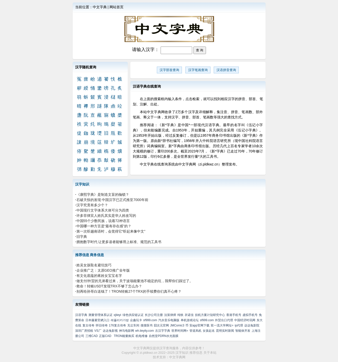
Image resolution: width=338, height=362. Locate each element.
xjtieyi (117, 315)
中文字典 (100, 7)
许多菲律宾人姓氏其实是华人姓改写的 (106, 216)
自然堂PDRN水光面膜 (163, 336)
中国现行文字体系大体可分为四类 (102, 210)
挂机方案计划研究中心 (210, 315)
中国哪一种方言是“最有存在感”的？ (103, 226)
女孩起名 (209, 330)
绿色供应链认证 (133, 315)
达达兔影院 (251, 325)
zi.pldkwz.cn (148, 352)
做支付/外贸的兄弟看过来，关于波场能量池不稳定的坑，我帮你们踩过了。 (134, 281)
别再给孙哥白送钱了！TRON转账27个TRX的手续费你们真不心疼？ (128, 291)
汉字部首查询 (169, 70)
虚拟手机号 (250, 315)
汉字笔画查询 (198, 70)
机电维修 (142, 336)
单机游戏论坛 (190, 320)
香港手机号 (233, 315)
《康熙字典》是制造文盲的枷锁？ (102, 195)
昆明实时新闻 (225, 330)
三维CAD (91, 336)
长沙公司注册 (154, 315)
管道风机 (195, 330)
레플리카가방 (120, 320)
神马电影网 (126, 330)
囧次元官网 (161, 325)
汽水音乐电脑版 (168, 320)
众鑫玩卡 (136, 320)
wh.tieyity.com (144, 330)
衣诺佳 (189, 315)
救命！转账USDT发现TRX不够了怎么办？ (109, 286)
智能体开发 (242, 330)
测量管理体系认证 (100, 315)
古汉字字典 (162, 330)
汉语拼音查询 (226, 70)
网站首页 (116, 7)
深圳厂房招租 (84, 330)
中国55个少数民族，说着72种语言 (103, 221)
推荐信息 (82, 255)
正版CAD (105, 336)
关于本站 (209, 352)
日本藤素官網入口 (97, 320)
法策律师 (170, 315)
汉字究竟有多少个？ (92, 205)
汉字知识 (82, 184)
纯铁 (180, 315)
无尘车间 (133, 325)
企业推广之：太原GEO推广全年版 (103, 270)
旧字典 (81, 237)
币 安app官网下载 (197, 325)
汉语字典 (81, 315)
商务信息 (97, 255)
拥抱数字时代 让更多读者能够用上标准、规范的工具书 (119, 242)
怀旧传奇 (102, 325)
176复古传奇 (117, 325)
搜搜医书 (147, 325)
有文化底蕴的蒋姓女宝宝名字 (99, 276)
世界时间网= (179, 330)
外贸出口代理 (224, 320)
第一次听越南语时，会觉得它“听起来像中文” (110, 231)
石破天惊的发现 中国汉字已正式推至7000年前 (112, 200)
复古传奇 (88, 325)
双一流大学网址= (222, 325)
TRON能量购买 (124, 336)
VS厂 (97, 330)
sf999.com (150, 320)
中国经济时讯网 (244, 320)
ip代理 (239, 325)
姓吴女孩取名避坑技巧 (93, 265)
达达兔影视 (110, 330)
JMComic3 (177, 325)
